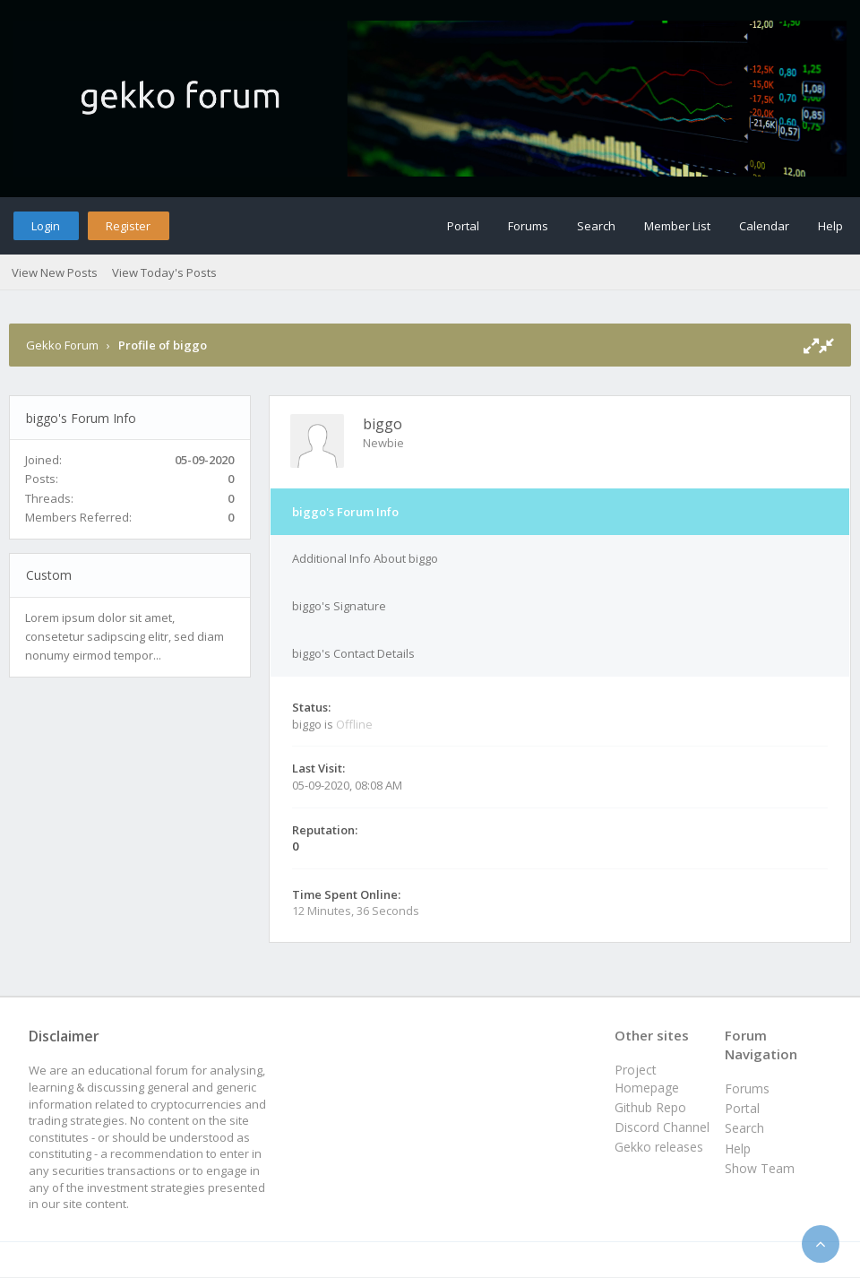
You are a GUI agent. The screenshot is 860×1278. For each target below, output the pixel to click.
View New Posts (55, 272)
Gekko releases (659, 1146)
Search (596, 226)
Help (830, 226)
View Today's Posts (164, 272)
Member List (677, 226)
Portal (463, 226)
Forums (528, 226)
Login (45, 226)
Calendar (764, 226)
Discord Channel (662, 1127)
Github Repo (650, 1107)
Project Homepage (647, 1078)
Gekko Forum (62, 345)
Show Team (760, 1168)
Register (128, 226)
